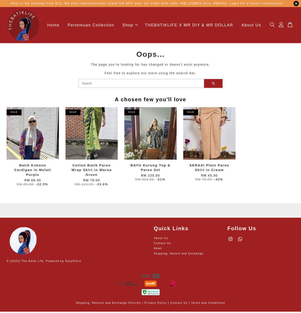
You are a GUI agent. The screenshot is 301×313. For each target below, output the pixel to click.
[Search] (141, 84)
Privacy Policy (155, 304)
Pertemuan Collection (91, 26)
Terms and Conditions (208, 304)
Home (53, 26)
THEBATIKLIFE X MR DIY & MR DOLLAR (189, 26)
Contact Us (162, 244)
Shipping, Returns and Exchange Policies (108, 304)
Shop (130, 26)
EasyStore (73, 262)
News (158, 249)
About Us (251, 26)
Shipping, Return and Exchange (178, 254)
